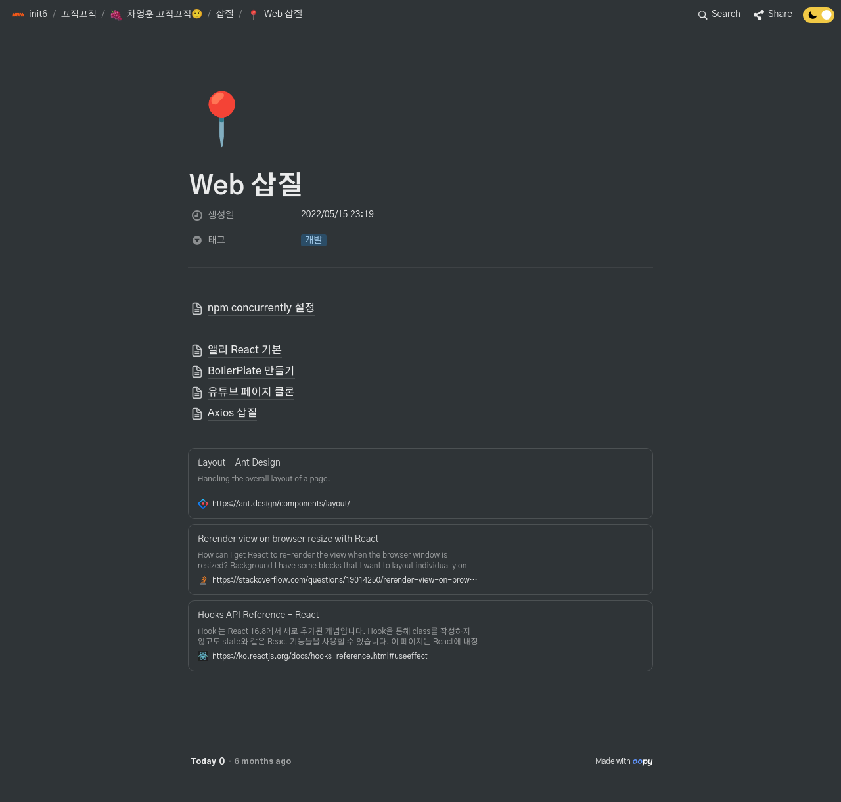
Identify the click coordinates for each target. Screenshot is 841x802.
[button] (29, 15)
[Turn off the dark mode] (818, 19)
